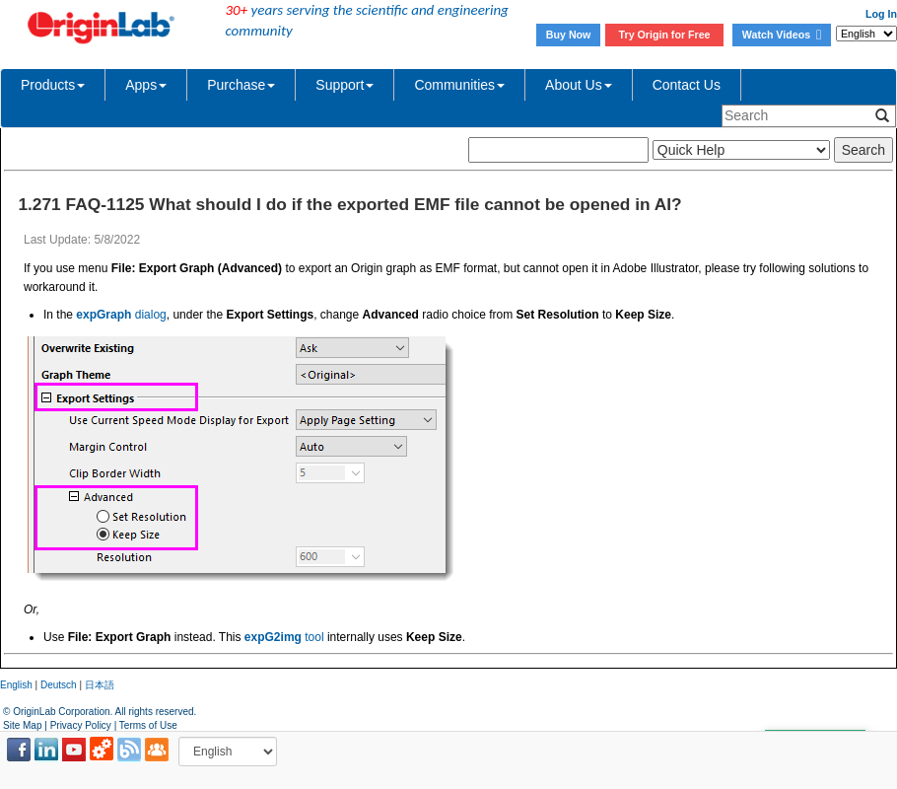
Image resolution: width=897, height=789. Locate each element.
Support (344, 85)
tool (284, 637)
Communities (459, 85)
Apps (146, 85)
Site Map (22, 725)
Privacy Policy (80, 725)
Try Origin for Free (665, 34)
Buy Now (568, 34)
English (16, 685)
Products (53, 85)
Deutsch (58, 685)
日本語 (99, 685)
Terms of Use (148, 725)
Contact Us (687, 85)
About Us (578, 85)
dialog (121, 315)
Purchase (241, 85)
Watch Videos (781, 34)
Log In (881, 14)
